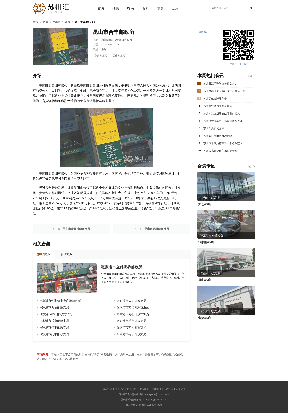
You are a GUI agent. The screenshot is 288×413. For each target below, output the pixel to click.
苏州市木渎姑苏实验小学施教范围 (222, 143)
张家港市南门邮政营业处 (133, 307)
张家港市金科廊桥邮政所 (121, 267)
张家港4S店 (206, 242)
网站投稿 (107, 389)
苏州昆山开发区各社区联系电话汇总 (224, 91)
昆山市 (56, 22)
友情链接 (144, 389)
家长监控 (180, 389)
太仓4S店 (204, 204)
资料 (45, 22)
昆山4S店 (204, 280)
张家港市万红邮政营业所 (133, 314)
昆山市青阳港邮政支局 (76, 228)
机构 (67, 22)
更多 (250, 76)
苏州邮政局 (101, 55)
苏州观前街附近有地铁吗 (217, 135)
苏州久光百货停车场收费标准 (220, 150)
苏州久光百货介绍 (213, 128)
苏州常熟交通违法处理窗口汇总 (221, 113)
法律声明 (156, 389)
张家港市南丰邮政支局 (54, 334)
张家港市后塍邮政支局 (131, 320)
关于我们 (119, 389)
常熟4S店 (204, 318)
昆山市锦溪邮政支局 (156, 228)
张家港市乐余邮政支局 (54, 320)
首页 (35, 22)
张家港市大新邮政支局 (131, 300)
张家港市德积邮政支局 (131, 334)
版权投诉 (168, 389)
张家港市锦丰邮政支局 (54, 327)
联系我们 (131, 389)
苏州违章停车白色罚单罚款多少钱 (222, 120)
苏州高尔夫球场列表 (215, 98)
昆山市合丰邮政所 (85, 22)
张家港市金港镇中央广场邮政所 (60, 300)
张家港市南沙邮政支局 (131, 327)
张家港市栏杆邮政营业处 (55, 314)
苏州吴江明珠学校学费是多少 (220, 83)
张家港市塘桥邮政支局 (54, 307)
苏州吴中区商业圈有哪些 (217, 106)
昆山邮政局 (119, 55)
